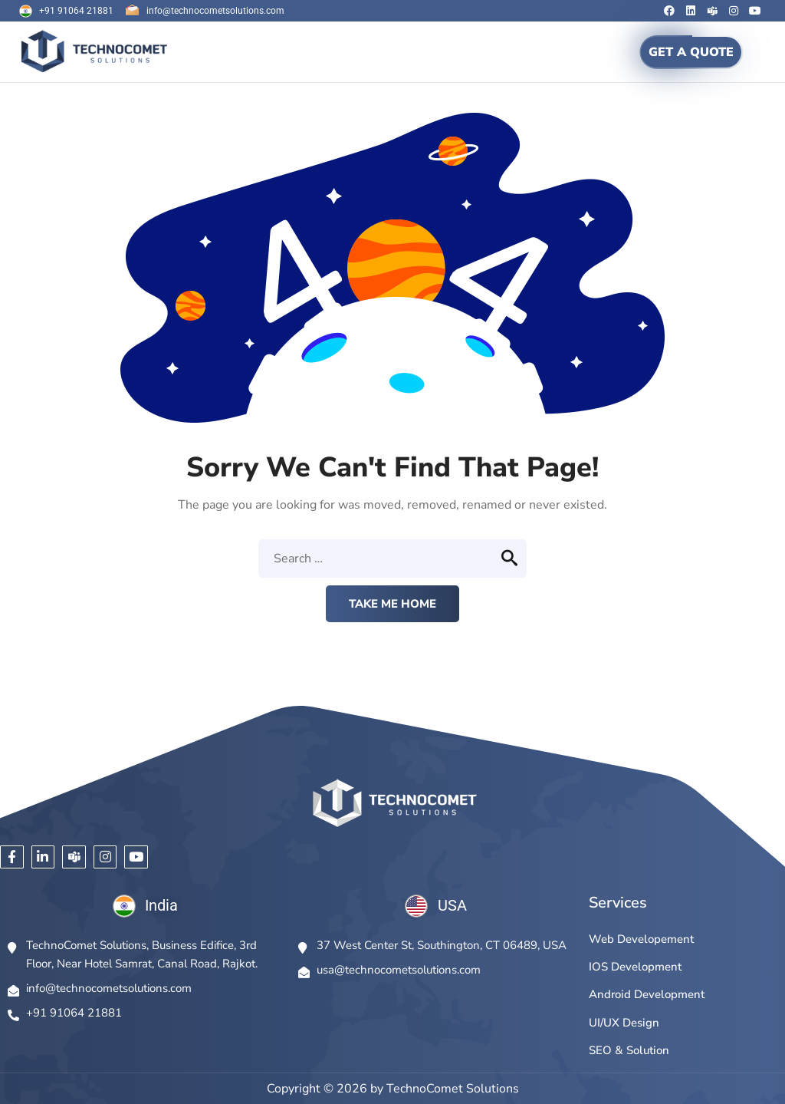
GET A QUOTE (691, 52)
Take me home (392, 603)
